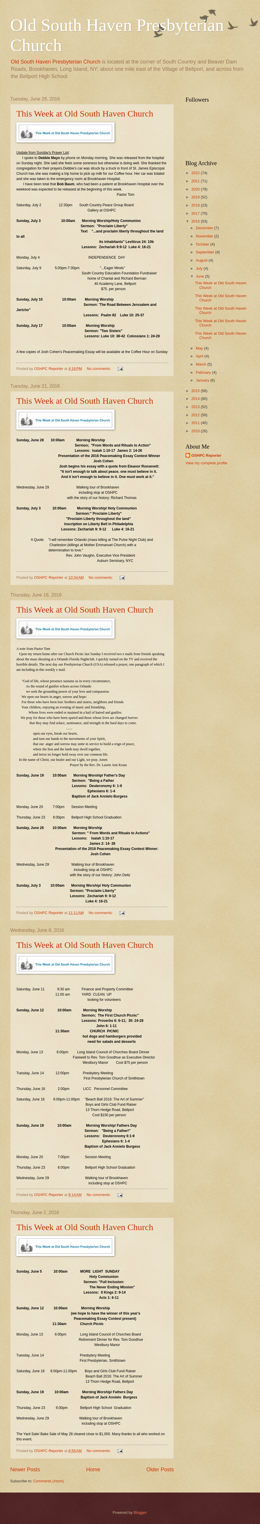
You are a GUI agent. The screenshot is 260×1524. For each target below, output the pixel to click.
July (199, 268)
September (205, 252)
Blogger (140, 1512)
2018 (196, 205)
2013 (196, 407)
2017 (196, 213)
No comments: (99, 368)
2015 (196, 391)
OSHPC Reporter (206, 455)
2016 (196, 221)
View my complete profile (206, 463)
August (202, 260)
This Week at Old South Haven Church (84, 113)
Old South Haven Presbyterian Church (55, 62)
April (200, 356)
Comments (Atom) (48, 1481)
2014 (196, 398)
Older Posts (160, 1469)
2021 (196, 181)
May (200, 348)
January (203, 380)
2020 (196, 189)
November (205, 236)
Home (93, 1469)
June (200, 276)
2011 (196, 423)
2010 (196, 431)
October (203, 244)
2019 (196, 197)
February (204, 372)
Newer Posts (25, 1469)
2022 (196, 173)
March (201, 364)
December (205, 228)
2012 (196, 415)
